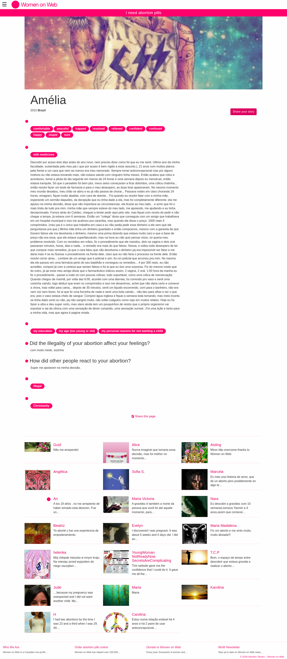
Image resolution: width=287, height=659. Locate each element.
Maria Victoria (143, 499)
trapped (80, 128)
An (55, 499)
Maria (136, 587)
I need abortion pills (143, 12)
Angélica (60, 472)
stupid (53, 134)
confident (135, 128)
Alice (136, 445)
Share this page (144, 416)
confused (155, 128)
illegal (37, 386)
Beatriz (59, 526)
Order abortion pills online (91, 647)
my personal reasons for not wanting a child (132, 331)
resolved (99, 128)
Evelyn (137, 526)
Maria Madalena (223, 526)
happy (37, 134)
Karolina (217, 587)
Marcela (216, 472)
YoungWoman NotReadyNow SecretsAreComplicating (151, 556)
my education (42, 331)
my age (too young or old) (77, 331)
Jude (57, 587)
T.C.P (214, 552)
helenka (59, 552)
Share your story (243, 111)
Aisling (215, 445)
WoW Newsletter (229, 647)
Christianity (41, 405)
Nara (214, 499)
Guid (57, 445)
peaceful (63, 128)
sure (67, 134)
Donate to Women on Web (163, 647)
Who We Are (11, 647)
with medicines (43, 154)
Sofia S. (138, 472)
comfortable (41, 128)
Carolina (139, 614)
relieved (116, 128)
